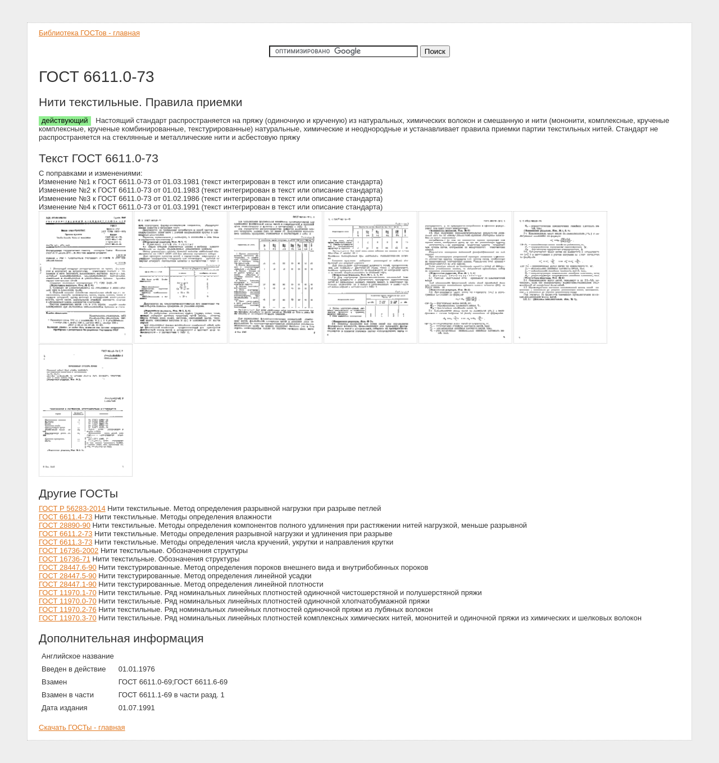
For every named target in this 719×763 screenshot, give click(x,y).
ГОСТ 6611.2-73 (65, 533)
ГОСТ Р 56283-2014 (72, 508)
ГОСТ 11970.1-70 (68, 592)
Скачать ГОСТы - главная (82, 727)
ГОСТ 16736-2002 (68, 550)
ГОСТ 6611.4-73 (65, 517)
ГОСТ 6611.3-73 (65, 542)
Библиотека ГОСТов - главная (89, 33)
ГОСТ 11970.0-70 (68, 601)
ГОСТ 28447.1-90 (68, 584)
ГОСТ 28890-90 (64, 525)
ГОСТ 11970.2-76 (68, 609)
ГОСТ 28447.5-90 (68, 576)
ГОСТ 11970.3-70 (68, 618)
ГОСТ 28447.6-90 (68, 567)
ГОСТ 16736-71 (64, 559)
